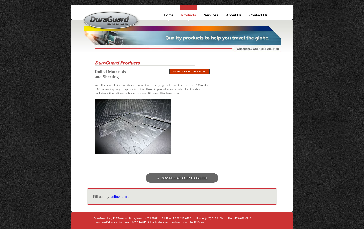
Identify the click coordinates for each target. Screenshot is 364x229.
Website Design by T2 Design (188, 222)
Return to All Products (189, 71)
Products (188, 13)
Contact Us (258, 13)
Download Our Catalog (184, 178)
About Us (233, 13)
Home (168, 13)
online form (119, 196)
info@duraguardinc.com (115, 222)
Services (210, 13)
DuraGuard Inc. (111, 21)
